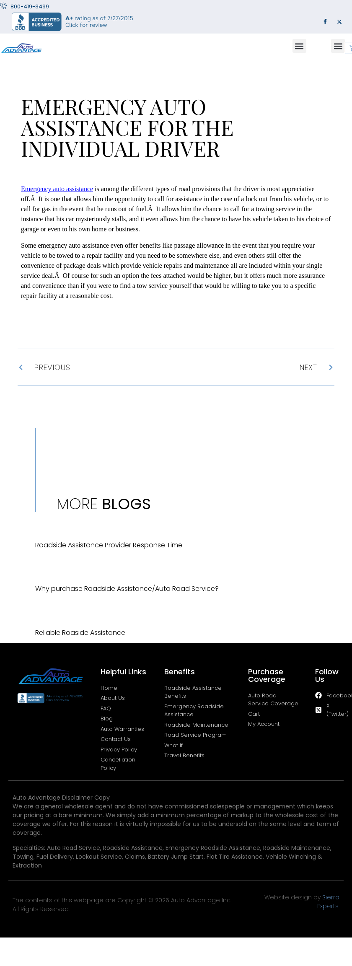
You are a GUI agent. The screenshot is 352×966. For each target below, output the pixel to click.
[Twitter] (339, 22)
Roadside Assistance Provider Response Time (108, 545)
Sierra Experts (328, 901)
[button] (299, 46)
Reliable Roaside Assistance (80, 632)
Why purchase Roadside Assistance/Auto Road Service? (127, 588)
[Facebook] (325, 22)
